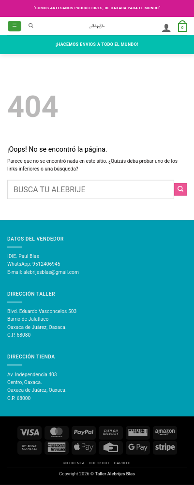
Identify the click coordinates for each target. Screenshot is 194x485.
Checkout (99, 463)
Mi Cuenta (74, 463)
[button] (14, 26)
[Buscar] (31, 26)
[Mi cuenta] (166, 27)
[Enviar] (180, 189)
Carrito (122, 463)
